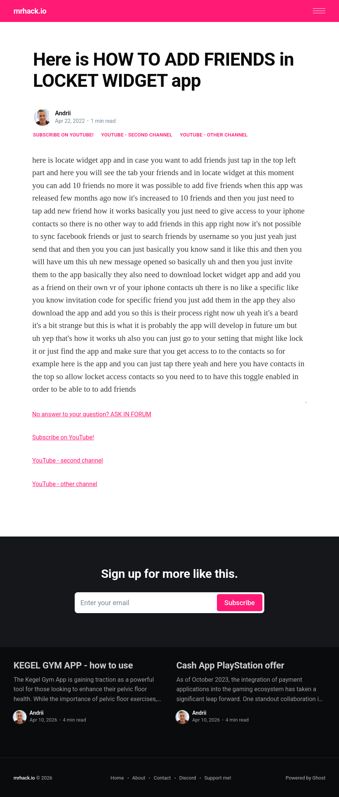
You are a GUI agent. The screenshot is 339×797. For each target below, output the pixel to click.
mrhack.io (29, 11)
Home (117, 778)
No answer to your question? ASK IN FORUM (91, 414)
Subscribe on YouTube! (63, 135)
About (139, 778)
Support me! (217, 778)
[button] (319, 11)
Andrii (63, 113)
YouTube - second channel (137, 135)
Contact (162, 778)
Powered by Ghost (305, 778)
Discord (187, 778)
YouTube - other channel (214, 135)
